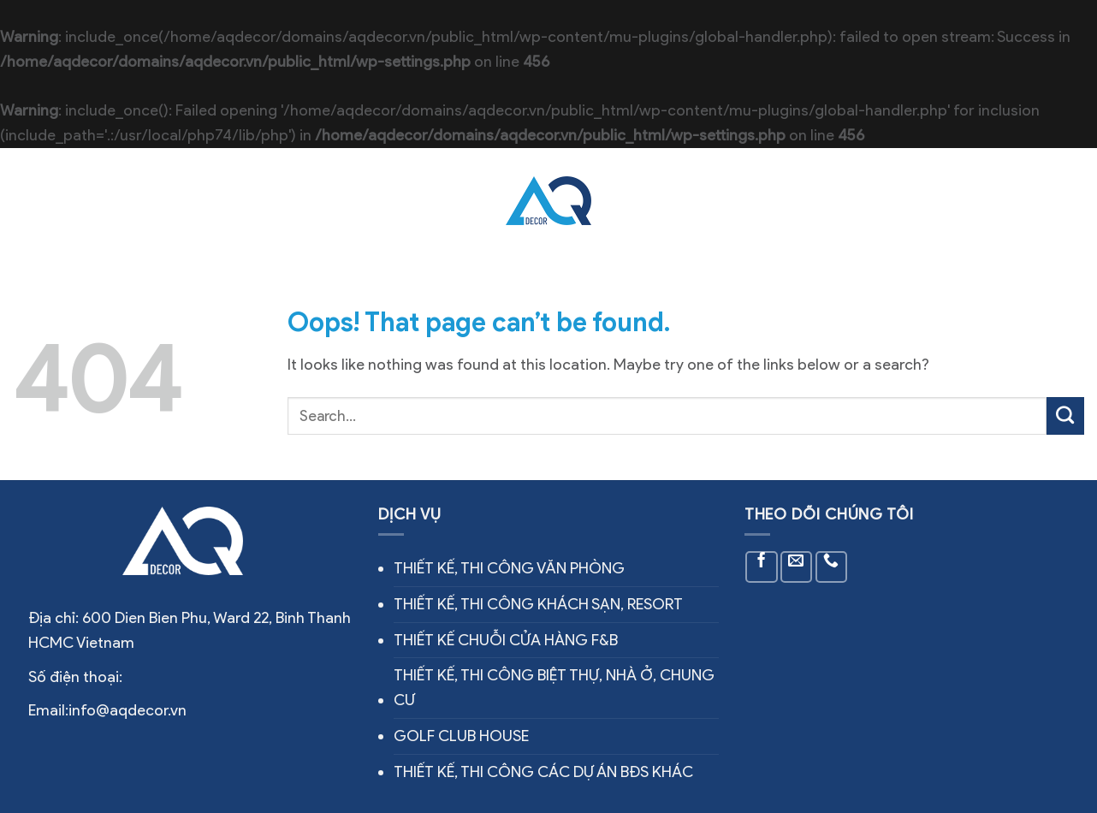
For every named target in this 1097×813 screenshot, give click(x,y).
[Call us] (831, 567)
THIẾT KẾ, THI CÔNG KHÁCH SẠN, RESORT (538, 604)
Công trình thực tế (418, 201)
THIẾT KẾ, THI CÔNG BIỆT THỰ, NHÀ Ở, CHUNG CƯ (554, 687)
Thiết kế (639, 201)
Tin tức (703, 201)
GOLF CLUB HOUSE (461, 736)
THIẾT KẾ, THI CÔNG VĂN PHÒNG (509, 568)
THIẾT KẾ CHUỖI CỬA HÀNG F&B (506, 640)
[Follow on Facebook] (761, 567)
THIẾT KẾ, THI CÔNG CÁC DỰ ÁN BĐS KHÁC (543, 772)
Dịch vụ (310, 201)
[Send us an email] (796, 567)
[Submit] (1065, 416)
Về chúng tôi (222, 201)
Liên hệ (762, 201)
